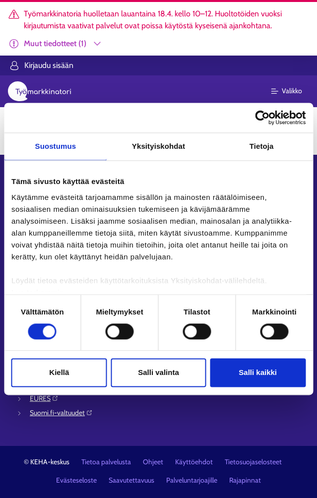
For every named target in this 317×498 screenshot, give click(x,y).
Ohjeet (153, 461)
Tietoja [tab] (262, 146)
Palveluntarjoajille (191, 480)
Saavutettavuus (131, 480)
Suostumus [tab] (55, 146)
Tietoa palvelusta (106, 461)
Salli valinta (158, 373)
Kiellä (59, 373)
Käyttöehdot (194, 461)
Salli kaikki (258, 373)
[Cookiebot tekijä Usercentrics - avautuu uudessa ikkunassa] (262, 117)
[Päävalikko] (292, 91)
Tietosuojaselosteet (253, 461)
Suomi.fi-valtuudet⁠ (61, 412)
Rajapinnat (245, 480)
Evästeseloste (76, 480)
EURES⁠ (44, 398)
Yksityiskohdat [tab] (158, 146)
